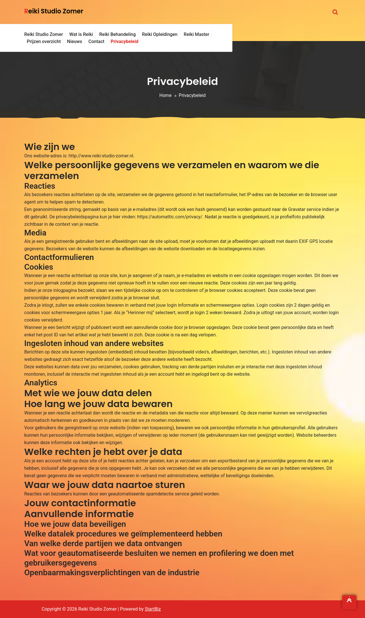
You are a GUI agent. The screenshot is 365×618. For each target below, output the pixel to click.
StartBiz (153, 609)
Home (165, 95)
